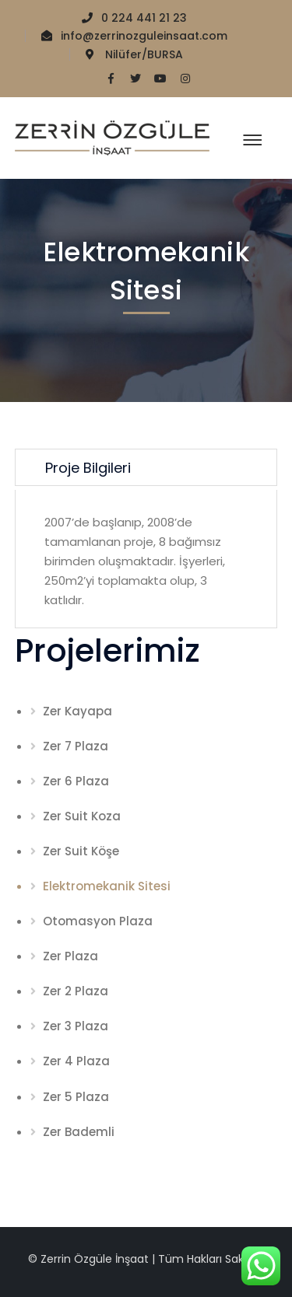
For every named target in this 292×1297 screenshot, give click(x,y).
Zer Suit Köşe (81, 851)
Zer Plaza (70, 956)
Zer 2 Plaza (75, 991)
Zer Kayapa (77, 711)
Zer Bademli (78, 1132)
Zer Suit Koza (82, 816)
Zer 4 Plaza (76, 1061)
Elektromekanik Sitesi (107, 886)
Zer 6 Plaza (76, 781)
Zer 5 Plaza (76, 1097)
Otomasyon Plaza (98, 921)
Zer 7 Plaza (75, 746)
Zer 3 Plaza (75, 1026)
